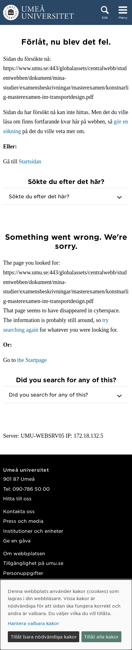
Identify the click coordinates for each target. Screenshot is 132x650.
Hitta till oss (17, 498)
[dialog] (66, 615)
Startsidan (30, 161)
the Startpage (31, 360)
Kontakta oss (19, 511)
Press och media (23, 521)
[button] (66, 196)
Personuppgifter (23, 573)
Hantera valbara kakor (33, 623)
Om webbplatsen (24, 553)
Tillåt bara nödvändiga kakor (44, 636)
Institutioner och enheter (33, 531)
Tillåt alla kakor (101, 636)
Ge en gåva (17, 540)
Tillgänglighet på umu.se (33, 563)
